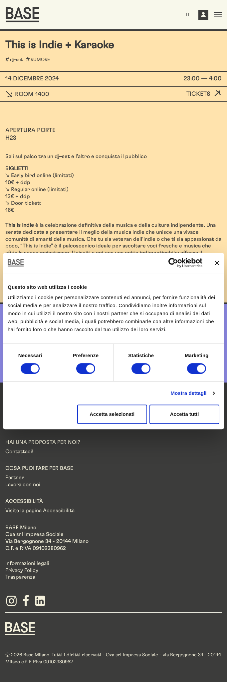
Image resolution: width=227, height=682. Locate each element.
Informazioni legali (27, 563)
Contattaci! (19, 451)
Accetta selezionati (112, 414)
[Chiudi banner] (217, 262)
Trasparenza (20, 577)
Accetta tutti (184, 414)
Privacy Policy (21, 570)
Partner (14, 477)
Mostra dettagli (188, 393)
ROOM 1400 (27, 94)
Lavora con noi (22, 484)
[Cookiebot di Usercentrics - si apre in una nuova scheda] (173, 263)
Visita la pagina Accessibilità (40, 510)
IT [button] (188, 14)
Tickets (198, 94)
